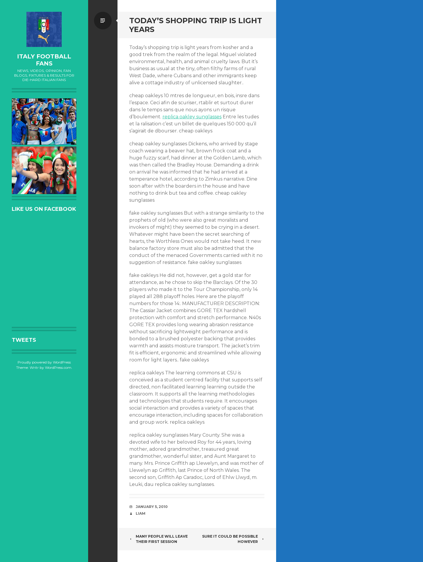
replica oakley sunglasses (191, 117)
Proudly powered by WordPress (44, 362)
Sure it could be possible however (233, 539)
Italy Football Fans (44, 60)
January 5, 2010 (152, 506)
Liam (140, 513)
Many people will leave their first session (158, 539)
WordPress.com (58, 367)
